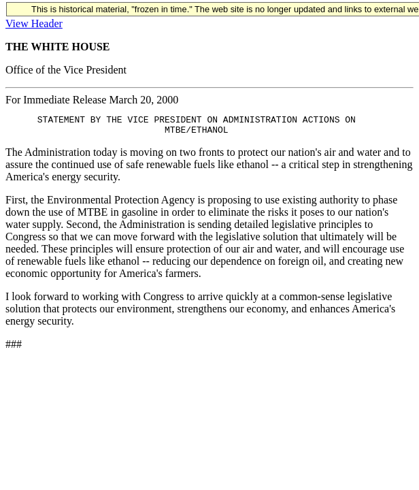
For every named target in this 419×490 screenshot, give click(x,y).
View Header (34, 23)
